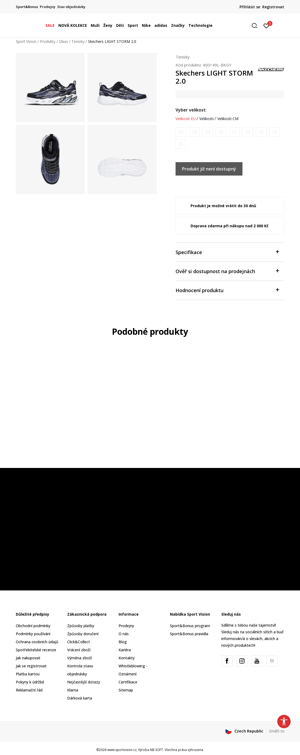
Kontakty (127, 657)
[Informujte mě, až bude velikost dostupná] (181, 132)
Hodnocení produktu (227, 289)
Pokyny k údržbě (30, 682)
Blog (123, 641)
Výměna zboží (79, 657)
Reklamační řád (29, 690)
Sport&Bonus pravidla (189, 633)
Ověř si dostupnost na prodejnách (227, 270)
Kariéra (125, 649)
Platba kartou (28, 673)
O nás (124, 633)
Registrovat (273, 6)
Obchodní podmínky (33, 625)
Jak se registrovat (31, 665)
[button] (256, 25)
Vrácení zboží (78, 649)
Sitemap (126, 690)
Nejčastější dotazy (83, 682)
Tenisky (78, 41)
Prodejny (126, 625)
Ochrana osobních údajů (37, 641)
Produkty (47, 41)
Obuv (63, 41)
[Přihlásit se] (266, 25)
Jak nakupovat (28, 657)
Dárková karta (79, 698)
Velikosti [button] (206, 119)
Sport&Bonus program (190, 625)
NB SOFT (156, 749)
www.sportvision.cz (121, 749)
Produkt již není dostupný (209, 169)
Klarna (72, 690)
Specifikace (227, 251)
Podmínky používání (33, 633)
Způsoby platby (80, 625)
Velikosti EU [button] (186, 119)
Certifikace (128, 682)
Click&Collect (78, 641)
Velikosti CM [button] (227, 119)
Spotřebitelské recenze (36, 649)
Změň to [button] (276, 731)
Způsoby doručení (82, 633)
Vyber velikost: (191, 109)
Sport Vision (26, 41)
